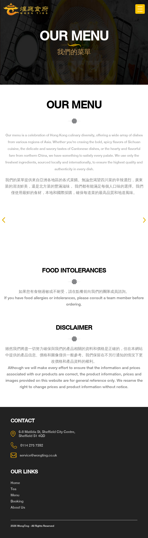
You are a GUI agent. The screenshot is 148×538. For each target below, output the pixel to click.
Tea (13, 489)
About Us (18, 507)
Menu (15, 495)
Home (15, 483)
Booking (17, 501)
